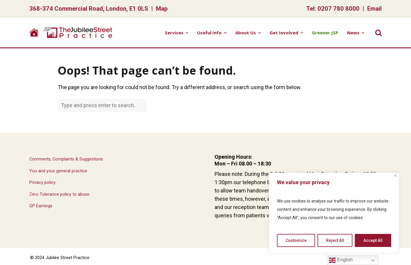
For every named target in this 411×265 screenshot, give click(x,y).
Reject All (335, 240)
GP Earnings (40, 205)
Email (374, 8)
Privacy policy (42, 182)
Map (162, 8)
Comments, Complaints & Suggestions (66, 159)
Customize (296, 240)
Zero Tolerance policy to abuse (59, 194)
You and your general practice (58, 171)
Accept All (373, 240)
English (341, 260)
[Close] (395, 175)
